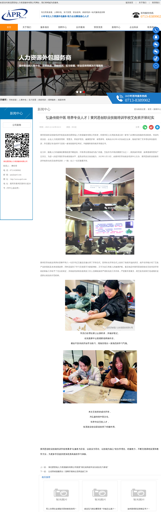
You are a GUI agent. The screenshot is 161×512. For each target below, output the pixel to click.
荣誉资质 (98, 27)
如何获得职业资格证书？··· (139, 509)
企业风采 (134, 27)
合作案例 (80, 27)
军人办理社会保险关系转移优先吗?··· (61, 509)
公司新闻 (16, 125)
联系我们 (156, 3)
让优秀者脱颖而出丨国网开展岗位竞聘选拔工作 (68, 472)
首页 (9, 27)
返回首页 (129, 3)
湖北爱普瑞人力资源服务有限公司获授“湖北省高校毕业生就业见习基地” (78, 467)
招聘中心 (62, 27)
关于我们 (142, 3)
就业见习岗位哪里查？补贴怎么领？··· (100, 509)
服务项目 (44, 27)
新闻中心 (116, 27)
